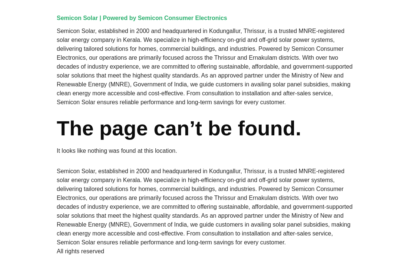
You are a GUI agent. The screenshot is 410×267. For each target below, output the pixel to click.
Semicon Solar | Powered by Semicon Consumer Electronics (142, 18)
